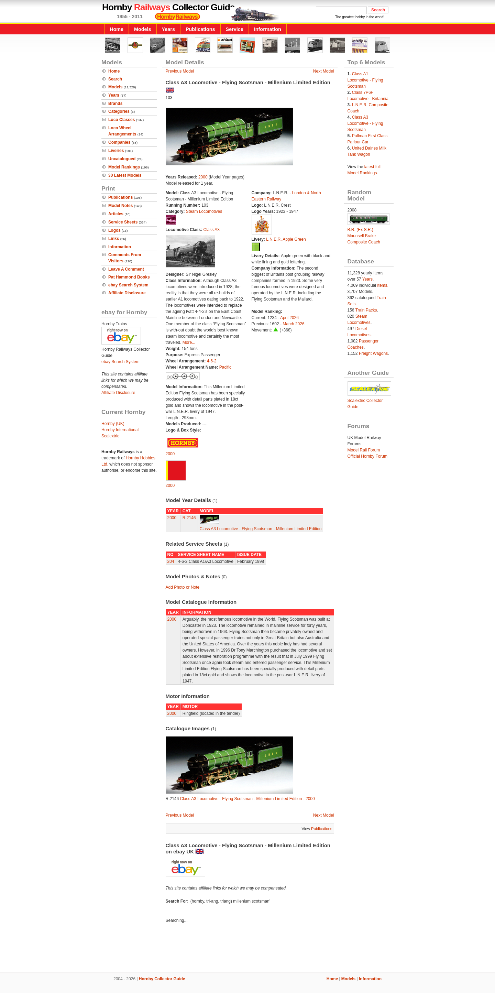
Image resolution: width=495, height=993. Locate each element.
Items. (382, 285)
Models (142, 29)
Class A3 (212, 229)
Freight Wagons (373, 353)
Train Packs (366, 310)
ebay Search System (128, 285)
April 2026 (289, 317)
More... (189, 342)
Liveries (116, 150)
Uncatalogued (121, 158)
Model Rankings (124, 167)
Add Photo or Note (183, 587)
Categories (119, 111)
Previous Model (180, 71)
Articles (115, 213)
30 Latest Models (125, 175)
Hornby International (120, 429)
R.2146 (189, 517)
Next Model (323, 71)
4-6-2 (212, 361)
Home (116, 29)
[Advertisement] (247, 948)
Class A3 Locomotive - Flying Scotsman (365, 123)
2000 (203, 177)
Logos (114, 230)
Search (115, 79)
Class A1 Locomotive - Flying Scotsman (365, 80)
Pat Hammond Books (129, 277)
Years (168, 29)
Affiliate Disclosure (127, 293)
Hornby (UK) (112, 423)
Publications (200, 29)
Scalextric (110, 436)
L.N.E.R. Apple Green (286, 239)
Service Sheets (123, 222)
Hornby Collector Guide (162, 978)
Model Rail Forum (364, 450)
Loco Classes (121, 119)
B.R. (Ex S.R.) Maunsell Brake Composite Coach (364, 235)
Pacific (225, 367)
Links (113, 238)
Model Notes (120, 205)
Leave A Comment (126, 269)
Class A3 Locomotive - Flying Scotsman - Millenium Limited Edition (261, 528)
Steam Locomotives (204, 211)
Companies (119, 142)
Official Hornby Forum (367, 456)
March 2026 (293, 323)
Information (267, 29)
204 (170, 561)
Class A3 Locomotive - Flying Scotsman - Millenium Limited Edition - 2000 (247, 798)
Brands (115, 103)
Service (234, 29)
